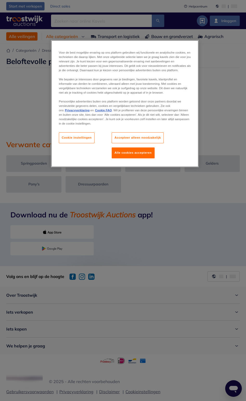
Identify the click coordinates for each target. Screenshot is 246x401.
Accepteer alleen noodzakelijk (138, 137)
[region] (125, 103)
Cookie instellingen (77, 137)
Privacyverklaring (77, 110)
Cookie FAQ (103, 110)
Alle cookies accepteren (133, 152)
